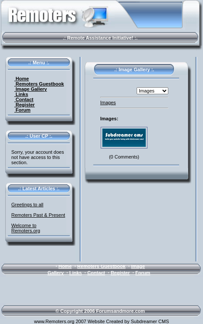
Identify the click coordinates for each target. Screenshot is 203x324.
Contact (23, 99)
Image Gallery (30, 89)
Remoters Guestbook (39, 83)
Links (21, 94)
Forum (22, 109)
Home (21, 78)
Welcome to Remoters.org (25, 228)
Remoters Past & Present (38, 215)
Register (24, 104)
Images (108, 102)
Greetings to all (27, 204)
